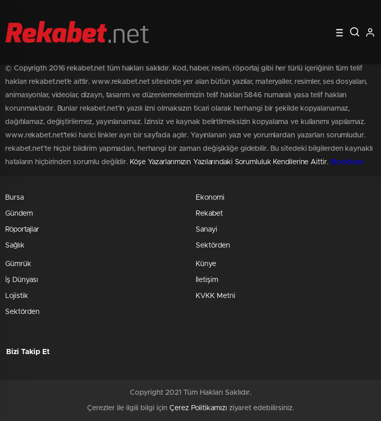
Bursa (14, 197)
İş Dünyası (21, 280)
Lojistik (16, 296)
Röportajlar (22, 229)
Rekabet (209, 213)
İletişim (207, 280)
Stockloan (347, 162)
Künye (206, 264)
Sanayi (206, 229)
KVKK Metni (215, 296)
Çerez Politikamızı (198, 408)
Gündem (19, 213)
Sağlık (15, 245)
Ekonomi (210, 197)
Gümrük (18, 264)
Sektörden (213, 245)
